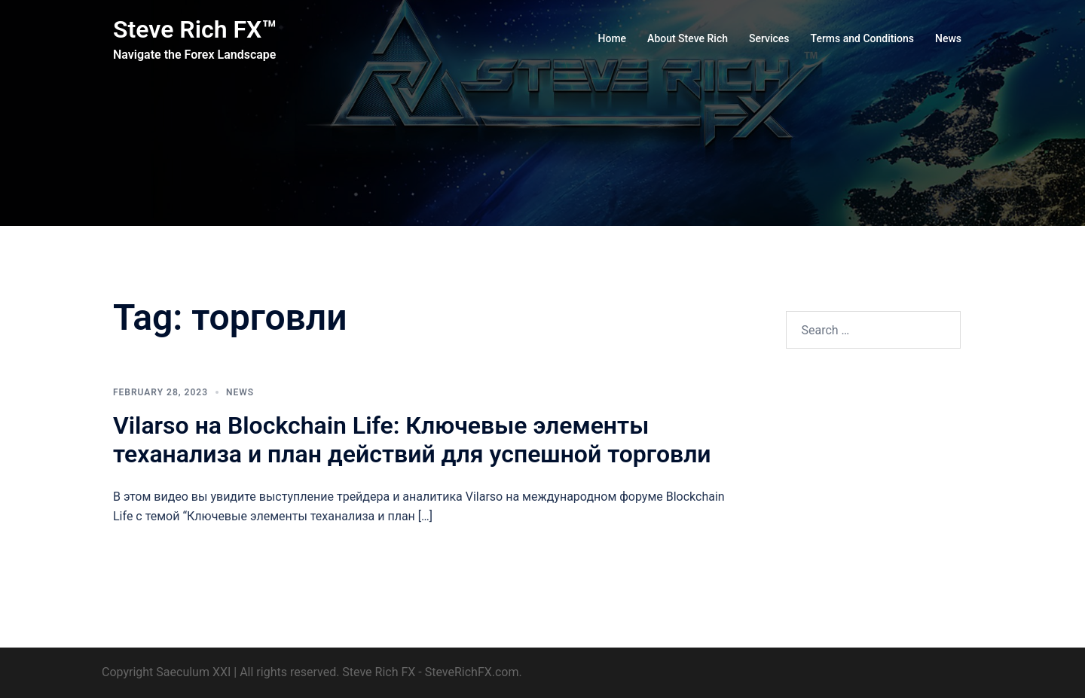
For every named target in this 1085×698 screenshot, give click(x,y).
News (948, 38)
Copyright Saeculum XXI (166, 672)
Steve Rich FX (378, 672)
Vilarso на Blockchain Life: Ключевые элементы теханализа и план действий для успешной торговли (412, 439)
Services (769, 38)
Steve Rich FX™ (195, 29)
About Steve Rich (687, 38)
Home (612, 38)
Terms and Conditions (862, 38)
